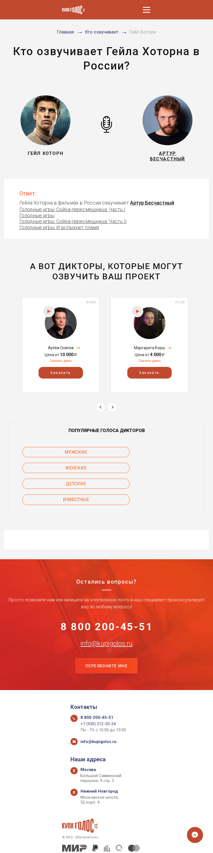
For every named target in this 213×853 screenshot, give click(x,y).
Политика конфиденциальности (104, 842)
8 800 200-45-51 (106, 598)
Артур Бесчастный (152, 205)
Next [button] (112, 409)
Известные (160, 470)
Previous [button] (100, 409)
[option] (61, 347)
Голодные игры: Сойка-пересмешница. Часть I (72, 211)
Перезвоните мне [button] (106, 638)
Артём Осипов (61, 350)
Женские (160, 454)
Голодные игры (36, 218)
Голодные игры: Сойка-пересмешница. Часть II (73, 224)
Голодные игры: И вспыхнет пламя (59, 230)
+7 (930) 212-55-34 (98, 696)
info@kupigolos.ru (106, 615)
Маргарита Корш (149, 350)
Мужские (53, 454)
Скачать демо (61, 363)
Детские (53, 470)
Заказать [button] (60, 375)
